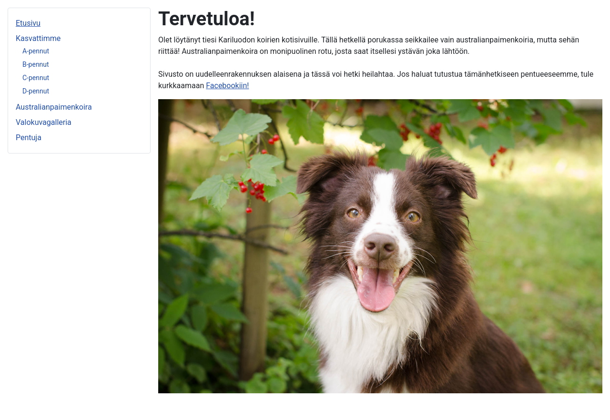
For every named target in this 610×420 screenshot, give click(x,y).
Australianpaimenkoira (54, 107)
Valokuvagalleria (43, 122)
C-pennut (35, 78)
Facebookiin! (227, 85)
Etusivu (28, 23)
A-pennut (35, 51)
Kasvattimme (38, 38)
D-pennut (35, 91)
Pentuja (28, 137)
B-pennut (35, 64)
